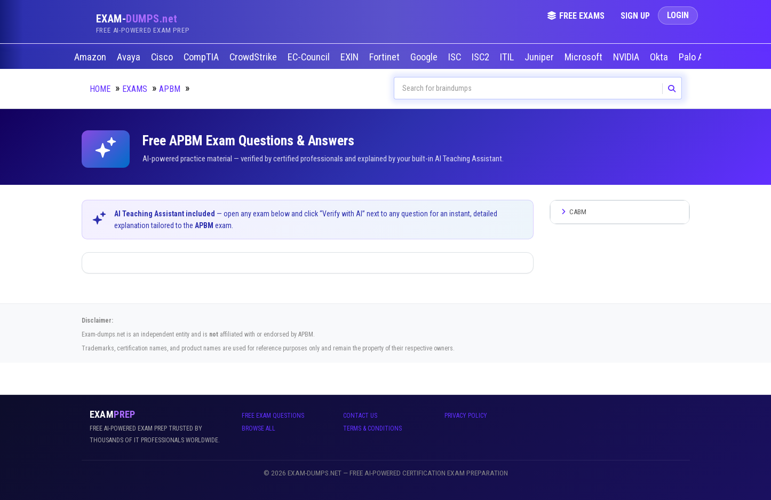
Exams (134, 89)
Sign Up (635, 16)
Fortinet (385, 57)
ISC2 (481, 57)
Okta (660, 57)
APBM (169, 89)
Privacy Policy (465, 415)
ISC (455, 57)
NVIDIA (627, 57)
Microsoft (585, 57)
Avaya (129, 57)
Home (100, 89)
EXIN (350, 57)
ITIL (508, 57)
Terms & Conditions (372, 428)
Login (678, 15)
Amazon (91, 57)
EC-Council (310, 57)
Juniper (540, 57)
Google (425, 57)
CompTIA (202, 57)
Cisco (163, 57)
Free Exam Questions (273, 415)
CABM (572, 212)
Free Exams (576, 16)
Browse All (258, 428)
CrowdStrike (254, 57)
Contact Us (360, 415)
